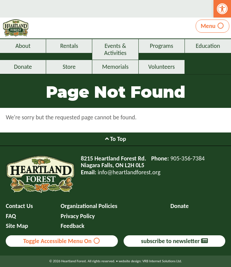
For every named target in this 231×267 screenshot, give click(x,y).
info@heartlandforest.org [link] (129, 172)
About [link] (23, 46)
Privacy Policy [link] (78, 216)
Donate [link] (23, 66)
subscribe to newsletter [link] (174, 241)
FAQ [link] (11, 216)
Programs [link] (161, 46)
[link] (222, 9)
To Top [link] (115, 139)
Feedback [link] (73, 226)
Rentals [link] (69, 46)
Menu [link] (213, 26)
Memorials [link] (115, 66)
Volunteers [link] (161, 66)
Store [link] (69, 66)
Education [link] (208, 46)
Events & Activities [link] (115, 49)
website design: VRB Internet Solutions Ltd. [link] (150, 261)
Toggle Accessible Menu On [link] (61, 241)
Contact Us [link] (19, 206)
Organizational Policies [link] (89, 206)
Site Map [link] (17, 226)
